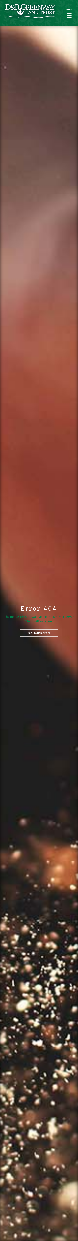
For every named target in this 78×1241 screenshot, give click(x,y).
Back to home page (39, 632)
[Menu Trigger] (69, 13)
